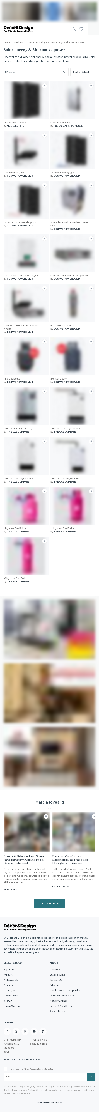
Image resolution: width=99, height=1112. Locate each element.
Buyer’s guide (57, 974)
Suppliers (9, 969)
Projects (8, 985)
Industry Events (58, 1001)
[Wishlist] (81, 29)
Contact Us (56, 980)
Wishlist (8, 1001)
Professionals (11, 980)
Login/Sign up (12, 1006)
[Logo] (35, 29)
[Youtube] (34, 1031)
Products (8, 974)
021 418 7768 (39, 1040)
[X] (16, 1031)
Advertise (55, 985)
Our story (55, 969)
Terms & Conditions (61, 1006)
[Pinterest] (43, 1031)
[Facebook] (7, 1031)
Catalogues (10, 990)
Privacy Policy (57, 1011)
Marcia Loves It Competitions (66, 990)
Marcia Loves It (12, 995)
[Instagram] (25, 1031)
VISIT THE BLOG (49, 903)
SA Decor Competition (62, 995)
